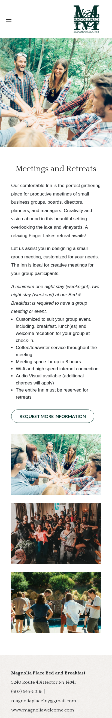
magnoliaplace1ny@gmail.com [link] (43, 700)
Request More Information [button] (53, 416)
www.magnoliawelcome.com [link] (42, 710)
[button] (55, 19)
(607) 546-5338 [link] (27, 691)
